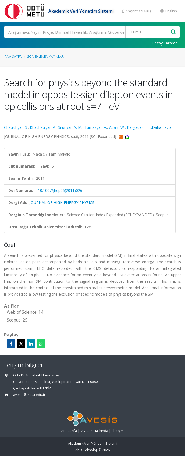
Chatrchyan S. (16, 127)
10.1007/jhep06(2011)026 (60, 190)
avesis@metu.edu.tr (29, 394)
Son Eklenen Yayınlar (45, 56)
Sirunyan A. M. (70, 127)
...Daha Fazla (161, 127)
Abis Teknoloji (86, 450)
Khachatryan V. (43, 127)
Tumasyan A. (95, 127)
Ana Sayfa (13, 56)
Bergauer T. (137, 127)
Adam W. (117, 127)
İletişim (118, 431)
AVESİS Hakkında (94, 431)
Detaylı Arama (164, 43)
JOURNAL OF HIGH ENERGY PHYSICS (62, 202)
